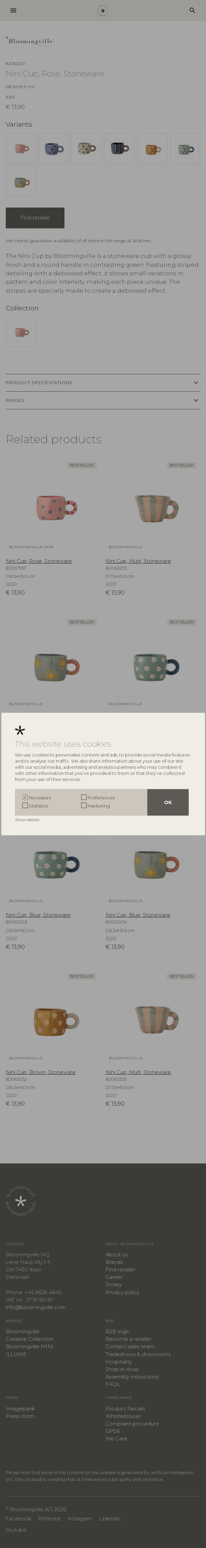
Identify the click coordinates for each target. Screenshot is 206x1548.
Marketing (99, 806)
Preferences (101, 797)
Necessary (40, 797)
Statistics (38, 806)
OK (168, 802)
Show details (27, 819)
